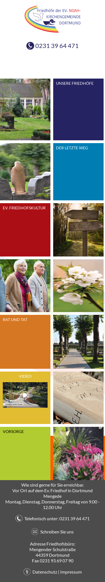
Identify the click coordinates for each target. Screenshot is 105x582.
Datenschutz (44, 571)
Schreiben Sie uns (57, 531)
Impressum (71, 571)
